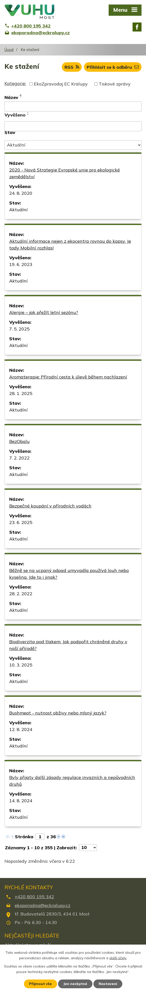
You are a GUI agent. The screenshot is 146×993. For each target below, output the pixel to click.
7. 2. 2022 (19, 458)
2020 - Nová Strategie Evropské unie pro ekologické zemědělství (64, 173)
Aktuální (18, 209)
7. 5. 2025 (19, 329)
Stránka (24, 837)
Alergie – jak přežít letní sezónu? (43, 312)
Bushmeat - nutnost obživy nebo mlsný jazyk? (57, 713)
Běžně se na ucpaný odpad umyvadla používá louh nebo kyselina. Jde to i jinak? (69, 574)
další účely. (118, 958)
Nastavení (108, 984)
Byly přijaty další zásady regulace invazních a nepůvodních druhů (72, 780)
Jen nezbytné (75, 984)
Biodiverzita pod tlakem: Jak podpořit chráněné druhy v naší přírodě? (68, 645)
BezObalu (19, 441)
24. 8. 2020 (20, 193)
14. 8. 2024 (20, 801)
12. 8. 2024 (20, 729)
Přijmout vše (40, 984)
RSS (72, 67)
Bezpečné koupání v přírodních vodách (50, 506)
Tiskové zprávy (115, 84)
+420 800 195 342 (34, 897)
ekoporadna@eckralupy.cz (42, 905)
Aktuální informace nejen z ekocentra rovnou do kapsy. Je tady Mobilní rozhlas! (70, 244)
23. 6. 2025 (20, 522)
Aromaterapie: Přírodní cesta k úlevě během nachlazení (68, 377)
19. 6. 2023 (20, 264)
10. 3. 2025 (20, 665)
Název (11, 97)
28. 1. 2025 (20, 393)
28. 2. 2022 (20, 593)
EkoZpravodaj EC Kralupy (61, 84)
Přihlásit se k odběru (113, 67)
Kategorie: (15, 83)
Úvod (8, 49)
